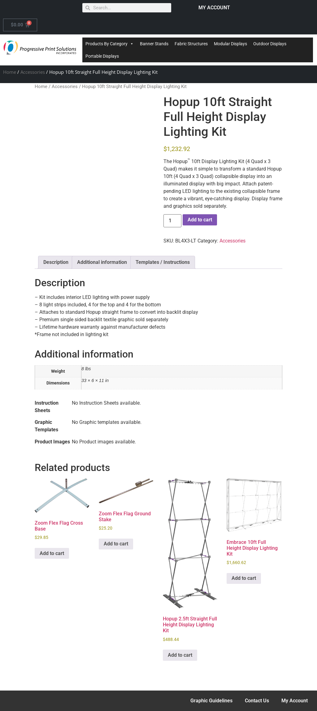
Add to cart (200, 220)
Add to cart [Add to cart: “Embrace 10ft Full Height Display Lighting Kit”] (244, 578)
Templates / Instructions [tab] (163, 262)
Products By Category (109, 44)
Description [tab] (55, 262)
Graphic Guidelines (211, 701)
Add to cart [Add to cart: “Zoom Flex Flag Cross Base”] (52, 553)
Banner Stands (154, 43)
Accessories (32, 72)
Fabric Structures (191, 43)
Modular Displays (230, 43)
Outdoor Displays (269, 43)
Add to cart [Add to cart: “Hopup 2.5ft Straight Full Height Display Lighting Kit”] (180, 655)
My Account (294, 701)
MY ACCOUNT (214, 8)
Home (9, 72)
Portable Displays (102, 56)
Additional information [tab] (102, 262)
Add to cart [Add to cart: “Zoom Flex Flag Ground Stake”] (116, 544)
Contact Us (257, 701)
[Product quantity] (172, 220)
